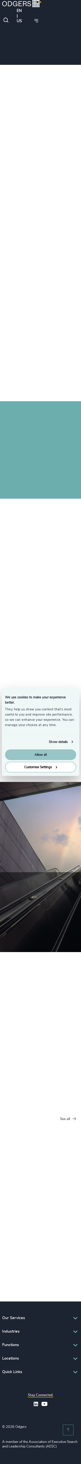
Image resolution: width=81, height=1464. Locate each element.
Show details (58, 741)
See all (68, 1119)
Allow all (41, 754)
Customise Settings (40, 767)
